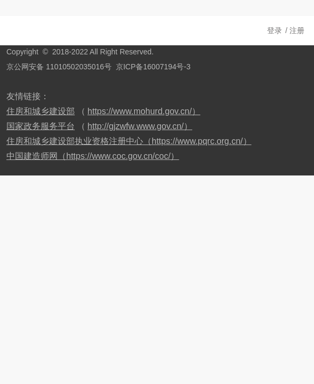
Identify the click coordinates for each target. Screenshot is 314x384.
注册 (296, 30)
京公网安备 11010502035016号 (59, 66)
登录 (274, 30)
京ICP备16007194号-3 (153, 66)
